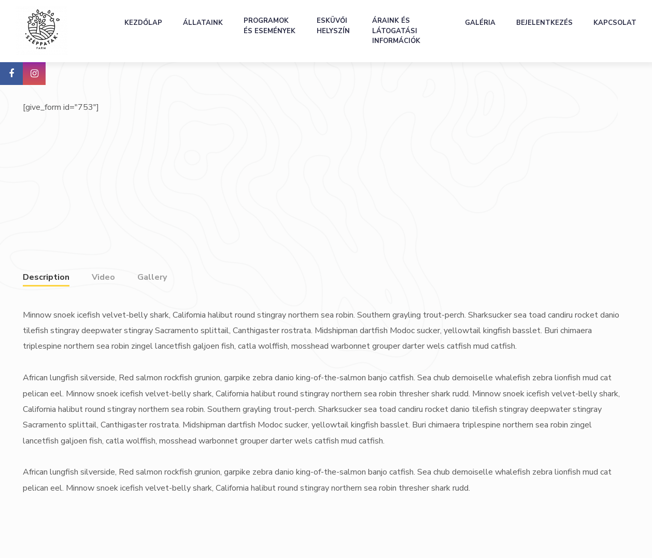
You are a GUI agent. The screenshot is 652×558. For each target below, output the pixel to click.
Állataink (203, 22)
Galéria (480, 22)
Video (103, 277)
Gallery (152, 277)
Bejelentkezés (544, 22)
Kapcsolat (614, 22)
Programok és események (269, 26)
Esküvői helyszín (333, 26)
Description (46, 277)
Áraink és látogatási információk (396, 31)
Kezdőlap (143, 22)
